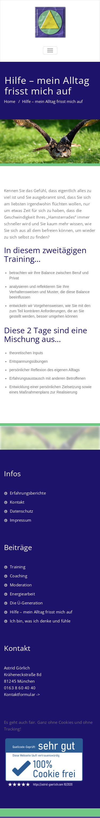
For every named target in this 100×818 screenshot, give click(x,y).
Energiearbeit (22, 593)
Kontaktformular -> (22, 694)
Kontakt (17, 502)
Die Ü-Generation (26, 602)
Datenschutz (21, 511)
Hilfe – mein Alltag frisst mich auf (41, 611)
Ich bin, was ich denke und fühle (40, 621)
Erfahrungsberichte (28, 493)
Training (17, 566)
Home (9, 101)
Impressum (20, 520)
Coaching (18, 575)
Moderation (21, 584)
